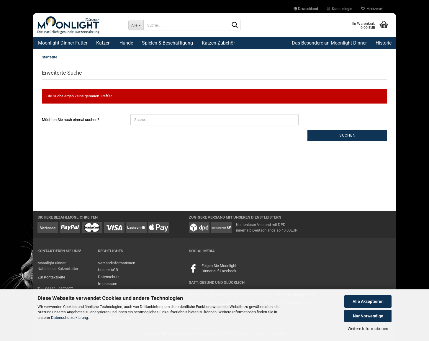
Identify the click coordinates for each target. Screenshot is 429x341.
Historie (384, 43)
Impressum (107, 283)
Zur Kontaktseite (51, 277)
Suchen (347, 135)
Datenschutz (108, 277)
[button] (305, 8)
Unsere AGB (108, 270)
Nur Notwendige (368, 316)
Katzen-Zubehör (218, 43)
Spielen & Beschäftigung (167, 43)
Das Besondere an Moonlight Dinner (329, 43)
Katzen (103, 43)
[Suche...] (136, 25)
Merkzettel (372, 9)
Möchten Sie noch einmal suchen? (70, 119)
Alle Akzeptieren (368, 301)
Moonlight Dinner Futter (62, 43)
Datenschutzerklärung (69, 317)
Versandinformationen (116, 263)
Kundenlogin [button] (339, 9)
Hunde (126, 43)
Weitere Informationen (368, 328)
